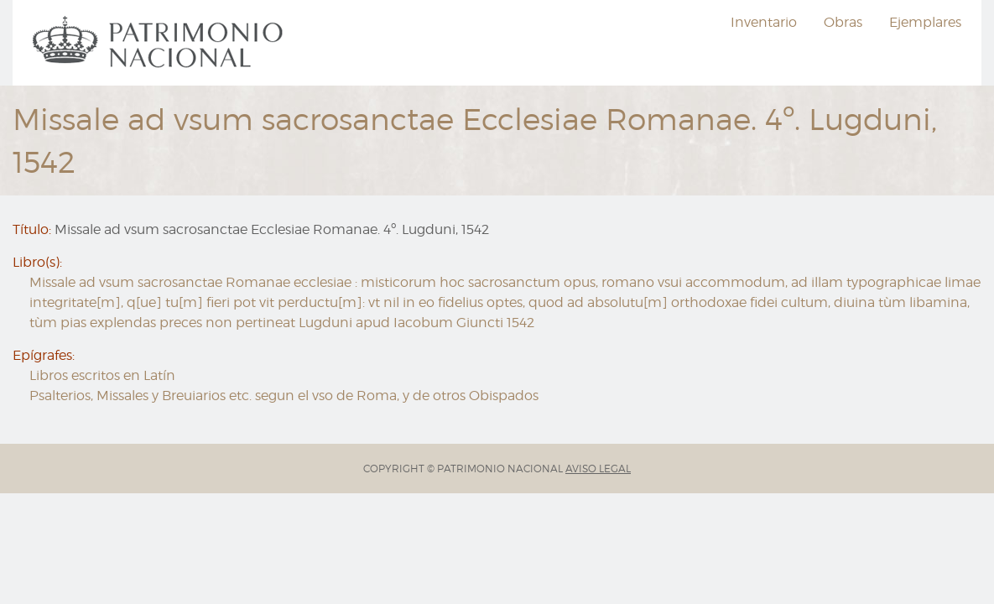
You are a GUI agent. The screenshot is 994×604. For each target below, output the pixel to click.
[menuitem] (160, 43)
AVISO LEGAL (598, 468)
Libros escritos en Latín (102, 375)
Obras (843, 22)
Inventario (764, 22)
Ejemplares (925, 22)
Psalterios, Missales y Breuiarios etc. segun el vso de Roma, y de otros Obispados (284, 396)
